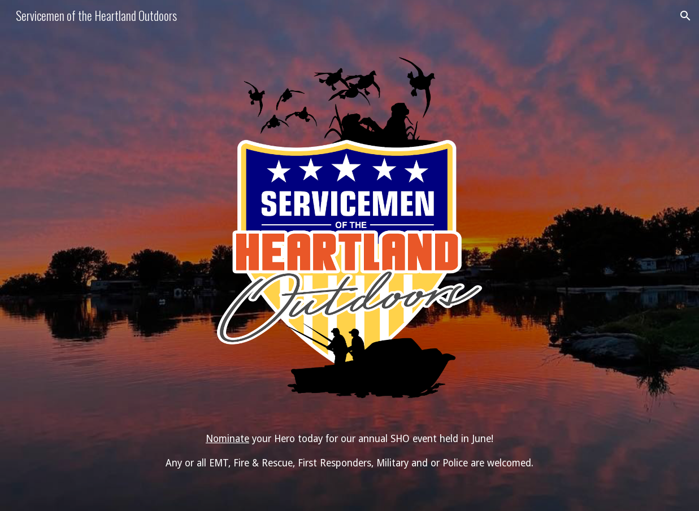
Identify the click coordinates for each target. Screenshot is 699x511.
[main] (349, 451)
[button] (685, 15)
